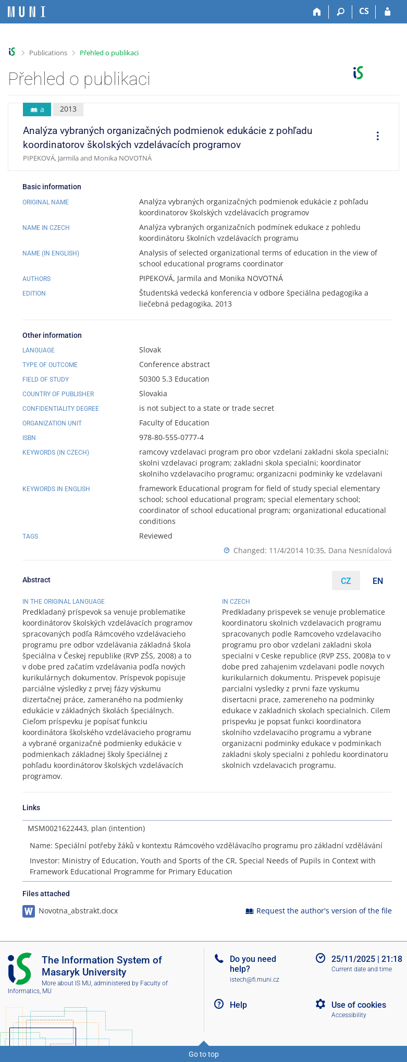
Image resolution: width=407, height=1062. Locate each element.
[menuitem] (374, 137)
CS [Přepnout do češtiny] (364, 11)
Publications (48, 52)
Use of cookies (358, 1005)
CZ (346, 581)
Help (238, 1005)
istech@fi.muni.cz (254, 979)
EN (378, 581)
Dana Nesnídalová (360, 550)
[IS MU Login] (387, 12)
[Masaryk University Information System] (26, 11)
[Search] (340, 12)
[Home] (317, 12)
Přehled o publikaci (109, 52)
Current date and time (361, 969)
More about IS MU (66, 983)
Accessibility (348, 1015)
